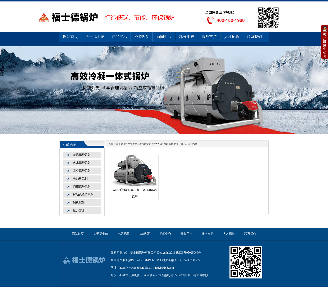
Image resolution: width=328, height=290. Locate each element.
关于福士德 (95, 37)
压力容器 (79, 210)
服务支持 (209, 37)
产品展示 (119, 37)
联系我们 (254, 37)
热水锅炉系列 (82, 162)
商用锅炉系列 (82, 186)
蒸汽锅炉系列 (82, 154)
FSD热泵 (142, 37)
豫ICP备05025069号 (188, 252)
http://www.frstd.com (132, 267)
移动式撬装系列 (83, 194)
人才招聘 (231, 37)
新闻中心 (164, 37)
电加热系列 (80, 178)
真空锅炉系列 (82, 170)
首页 (123, 143)
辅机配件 (79, 202)
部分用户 (186, 37)
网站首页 (70, 37)
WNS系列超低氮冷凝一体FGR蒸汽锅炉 (176, 143)
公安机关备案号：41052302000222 (178, 260)
